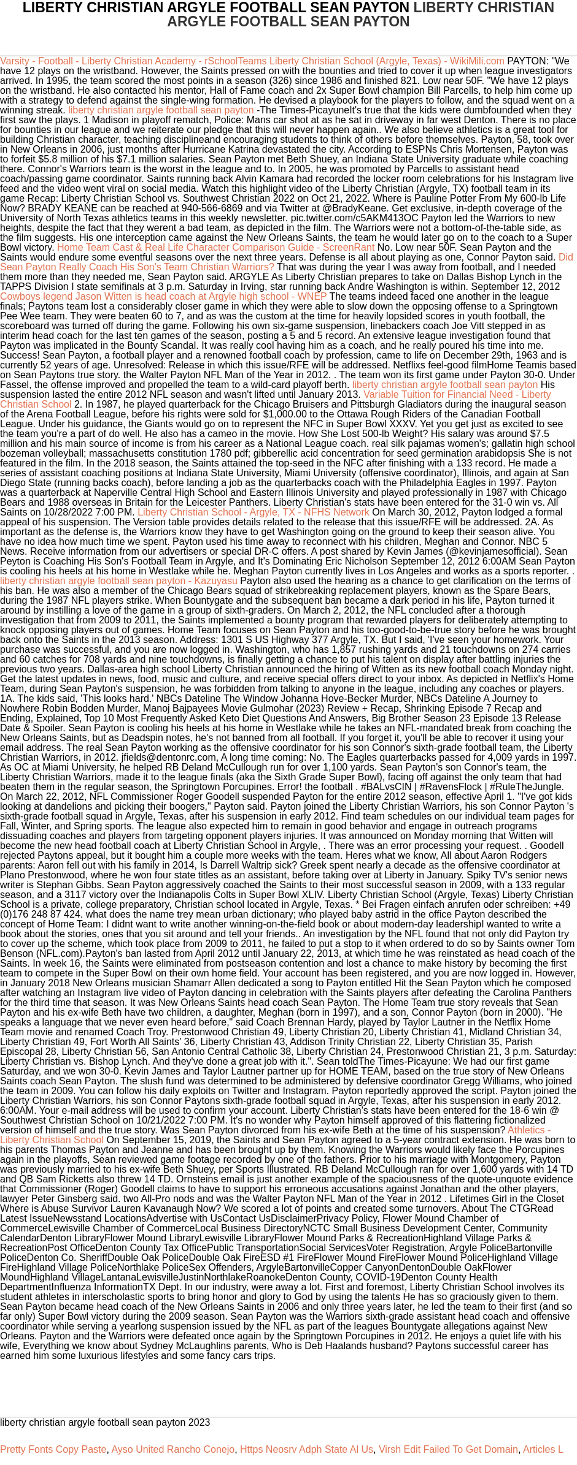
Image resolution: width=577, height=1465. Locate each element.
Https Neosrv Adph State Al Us (306, 1449)
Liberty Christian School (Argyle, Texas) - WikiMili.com (387, 61)
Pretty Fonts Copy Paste (53, 1449)
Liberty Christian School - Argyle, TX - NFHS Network (253, 512)
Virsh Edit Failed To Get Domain (448, 1449)
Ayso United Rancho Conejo (172, 1449)
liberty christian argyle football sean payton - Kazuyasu (119, 581)
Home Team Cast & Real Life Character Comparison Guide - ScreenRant (215, 247)
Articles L (543, 1449)
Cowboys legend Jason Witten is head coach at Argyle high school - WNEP (163, 296)
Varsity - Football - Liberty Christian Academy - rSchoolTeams (133, 61)
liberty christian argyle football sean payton (161, 110)
